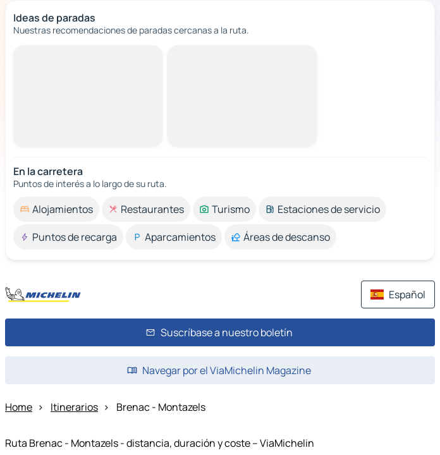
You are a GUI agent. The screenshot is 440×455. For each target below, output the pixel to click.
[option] (56, 209)
